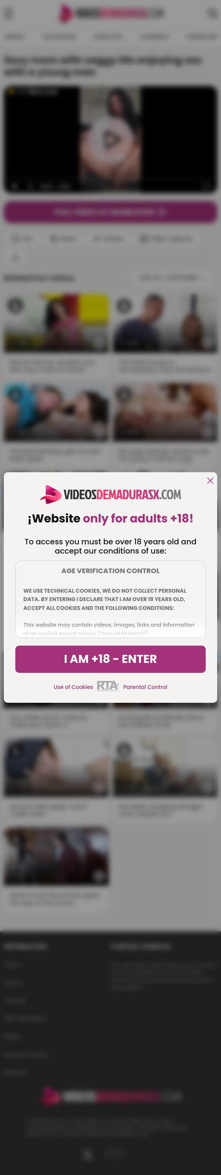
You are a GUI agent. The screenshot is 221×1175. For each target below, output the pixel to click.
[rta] (108, 690)
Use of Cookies (73, 687)
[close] (210, 481)
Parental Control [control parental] (145, 687)
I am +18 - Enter (110, 659)
